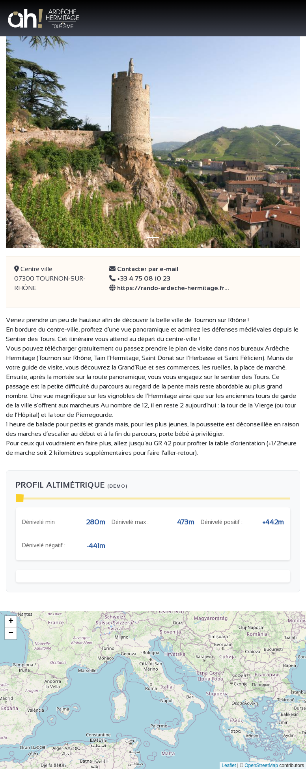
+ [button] (10, 622)
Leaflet (229, 765)
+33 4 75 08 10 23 (139, 278)
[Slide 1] (153, 237)
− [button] (10, 633)
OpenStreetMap (261, 765)
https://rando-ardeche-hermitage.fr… (169, 288)
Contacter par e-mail (143, 269)
